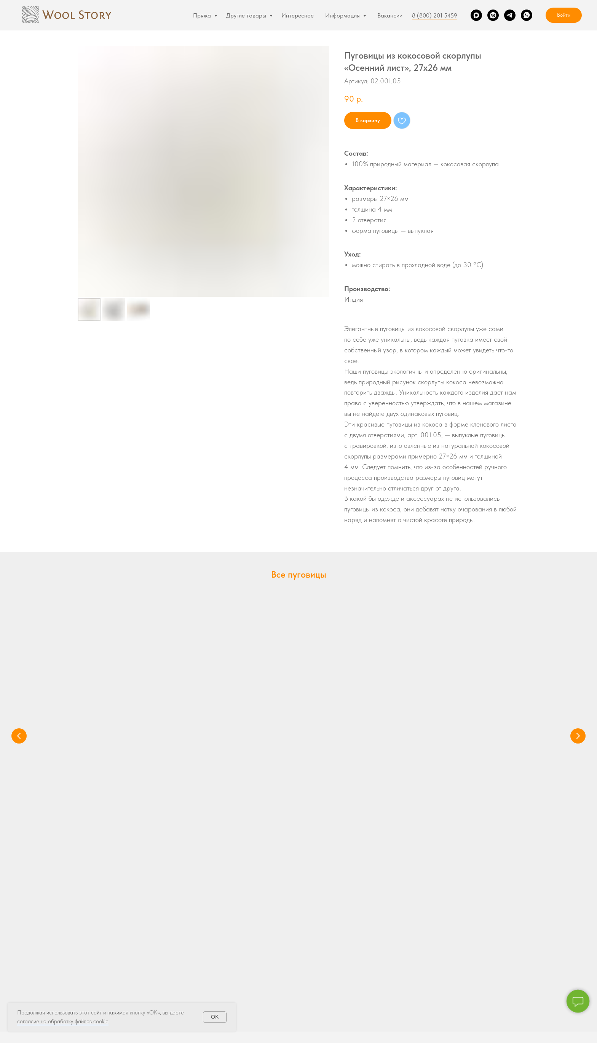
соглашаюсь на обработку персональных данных (460, 955)
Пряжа (202, 15)
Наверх (571, 1032)
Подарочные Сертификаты (223, 926)
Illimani (86, 938)
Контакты (317, 962)
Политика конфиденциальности (289, 1032)
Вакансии (389, 15)
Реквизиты (228, 1032)
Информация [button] (343, 15)
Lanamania (90, 962)
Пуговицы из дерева (466, 675)
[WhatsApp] (526, 15)
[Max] (476, 15)
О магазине (320, 938)
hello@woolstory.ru (298, 828)
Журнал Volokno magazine (222, 998)
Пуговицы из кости (350, 675)
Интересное (297, 15)
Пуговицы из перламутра (228, 680)
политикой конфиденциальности (452, 949)
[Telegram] (510, 15)
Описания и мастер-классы (224, 938)
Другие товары (247, 15)
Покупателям (321, 950)
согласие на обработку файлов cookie (63, 1021)
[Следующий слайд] (578, 653)
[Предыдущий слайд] (19, 653)
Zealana (87, 926)
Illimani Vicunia (95, 950)
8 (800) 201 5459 (434, 15)
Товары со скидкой (100, 974)
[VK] (493, 15)
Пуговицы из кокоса (123, 675)
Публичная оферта (360, 1032)
